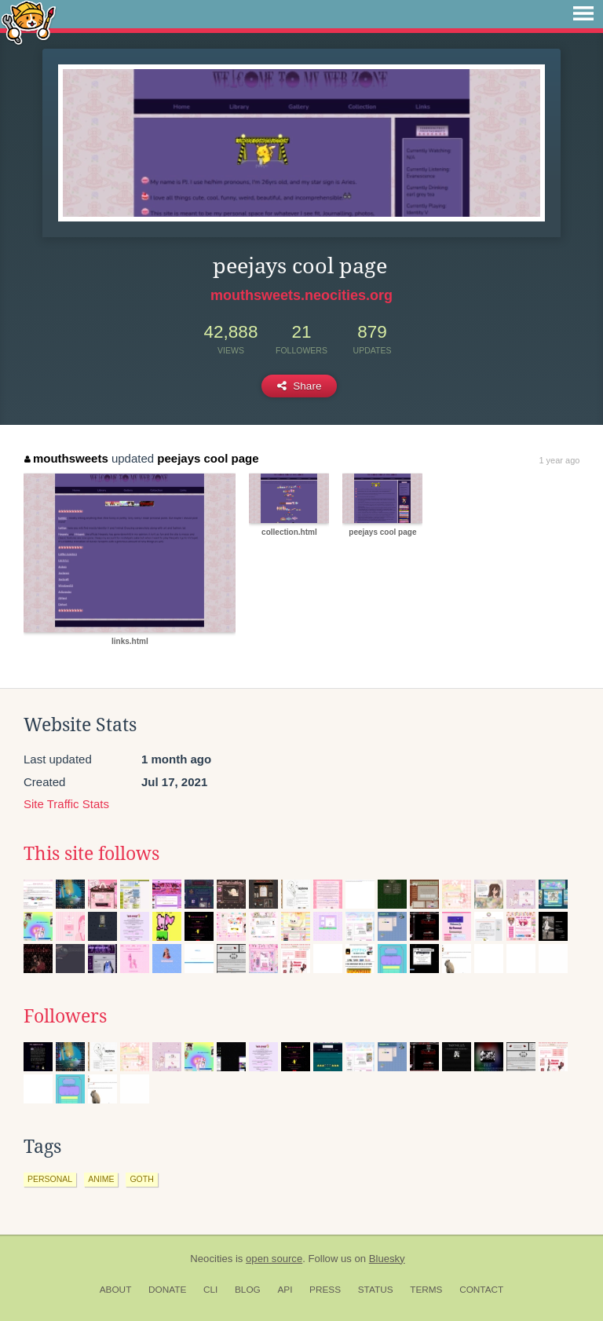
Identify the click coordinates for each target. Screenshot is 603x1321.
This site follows (91, 853)
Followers (65, 1016)
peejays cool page (207, 458)
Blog (248, 1289)
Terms (426, 1289)
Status (375, 1289)
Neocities (211, 1258)
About (116, 1289)
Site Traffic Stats (66, 804)
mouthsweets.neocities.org (301, 295)
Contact (481, 1289)
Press (325, 1289)
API (284, 1289)
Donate (167, 1289)
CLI (210, 1289)
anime (101, 1179)
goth (141, 1179)
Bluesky (387, 1258)
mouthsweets (66, 458)
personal (49, 1179)
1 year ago (559, 460)
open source (274, 1258)
